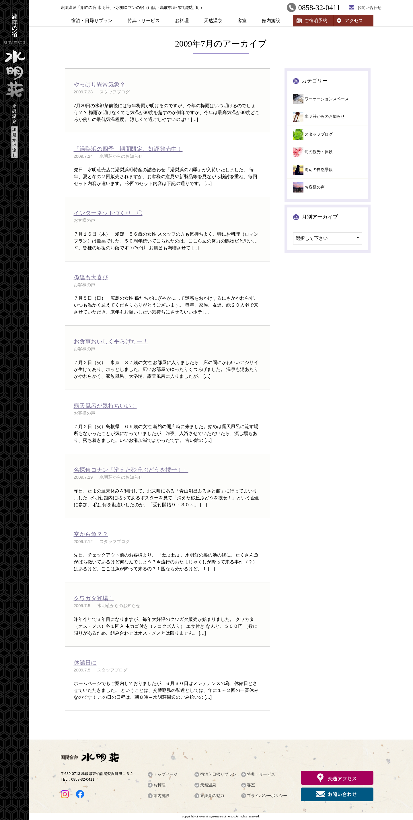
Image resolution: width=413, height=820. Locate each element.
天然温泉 (213, 20)
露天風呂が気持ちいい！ (105, 406)
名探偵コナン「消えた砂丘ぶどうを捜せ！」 (131, 470)
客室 (242, 20)
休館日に (85, 662)
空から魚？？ (91, 534)
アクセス (354, 20)
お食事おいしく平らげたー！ (111, 341)
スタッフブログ (319, 134)
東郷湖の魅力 (212, 795)
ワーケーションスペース (327, 99)
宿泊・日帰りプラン (91, 20)
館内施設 (271, 20)
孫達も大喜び (91, 277)
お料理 (182, 20)
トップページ (165, 774)
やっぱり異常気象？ (99, 84)
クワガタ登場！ (94, 598)
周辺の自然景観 (319, 170)
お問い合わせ (369, 7)
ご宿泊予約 (315, 20)
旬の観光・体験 (319, 152)
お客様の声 (315, 187)
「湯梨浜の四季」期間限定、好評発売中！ (128, 149)
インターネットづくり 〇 (108, 213)
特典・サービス (144, 20)
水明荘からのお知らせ (325, 116)
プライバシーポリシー (267, 795)
